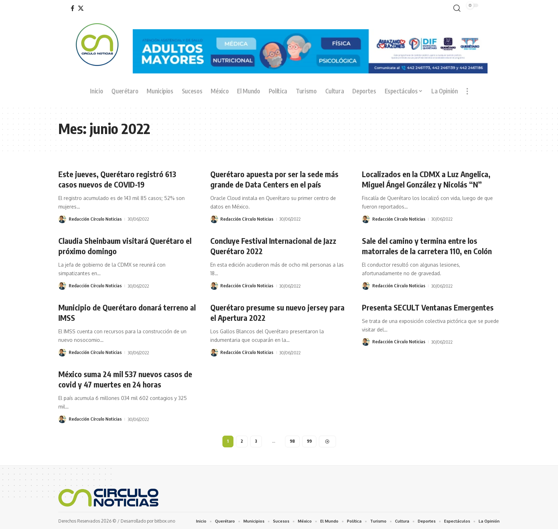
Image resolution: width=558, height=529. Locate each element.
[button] (455, 8)
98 (292, 439)
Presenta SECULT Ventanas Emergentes (428, 306)
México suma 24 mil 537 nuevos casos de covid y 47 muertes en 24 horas (126, 378)
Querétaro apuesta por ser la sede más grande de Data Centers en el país (274, 179)
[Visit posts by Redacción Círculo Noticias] (62, 218)
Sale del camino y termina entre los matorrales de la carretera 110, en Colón (427, 245)
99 (309, 439)
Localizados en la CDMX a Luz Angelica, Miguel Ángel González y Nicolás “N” (427, 179)
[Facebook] (72, 8)
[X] (80, 8)
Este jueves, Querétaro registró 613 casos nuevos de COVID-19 (117, 179)
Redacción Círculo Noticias (95, 218)
